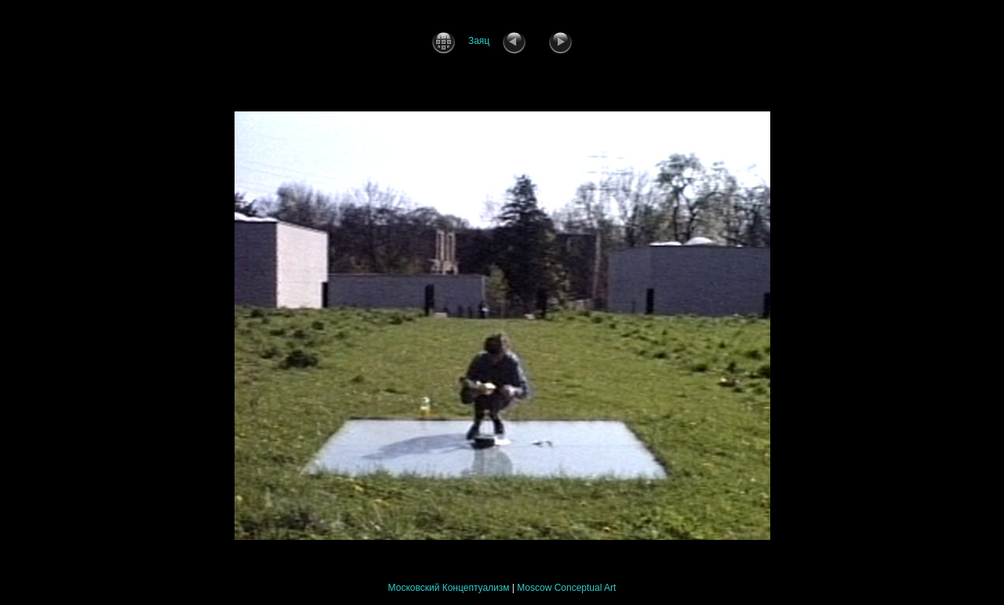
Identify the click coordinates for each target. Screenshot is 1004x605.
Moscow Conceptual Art (566, 587)
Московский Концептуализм (449, 587)
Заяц (478, 40)
